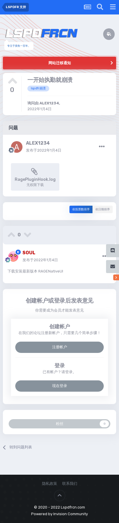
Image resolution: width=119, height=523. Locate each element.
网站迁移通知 (59, 63)
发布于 (43, 150)
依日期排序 (102, 209)
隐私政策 (49, 483)
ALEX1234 (49, 103)
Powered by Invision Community (59, 514)
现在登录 (59, 386)
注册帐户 (59, 347)
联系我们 (69, 483)
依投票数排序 (81, 209)
